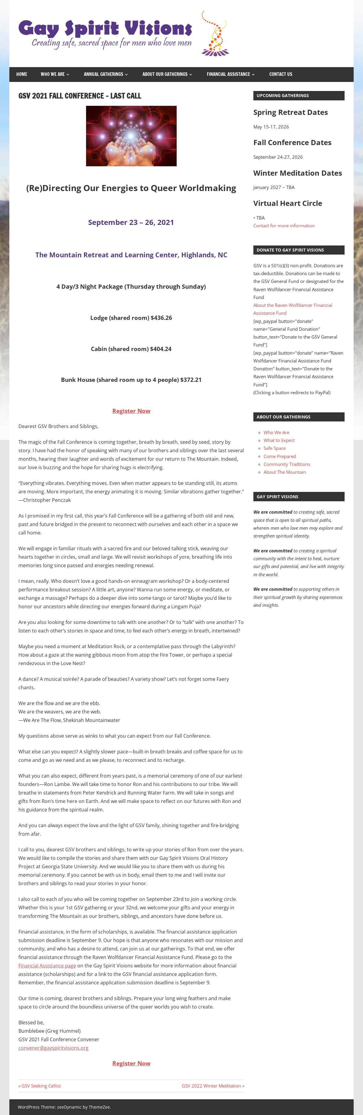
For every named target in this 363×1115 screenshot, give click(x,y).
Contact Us (280, 74)
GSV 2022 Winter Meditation (211, 1086)
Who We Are (53, 74)
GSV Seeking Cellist (41, 1086)
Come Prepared (280, 456)
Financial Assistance (228, 74)
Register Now (131, 411)
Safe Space (275, 448)
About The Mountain (285, 472)
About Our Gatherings (165, 74)
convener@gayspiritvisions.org (53, 1048)
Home (21, 74)
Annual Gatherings (103, 74)
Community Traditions (287, 464)
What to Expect (279, 440)
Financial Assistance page (47, 965)
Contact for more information (284, 226)
